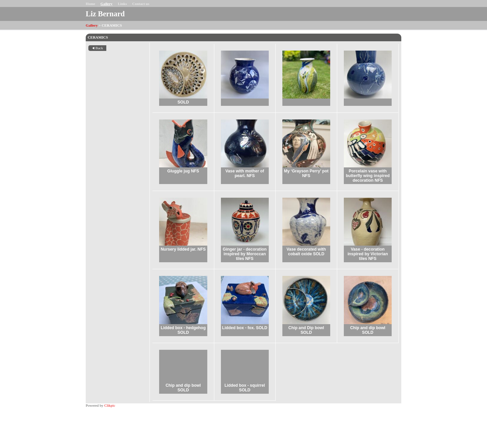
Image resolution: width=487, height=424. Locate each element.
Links (122, 4)
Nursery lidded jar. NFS (183, 249)
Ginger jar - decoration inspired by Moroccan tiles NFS (245, 254)
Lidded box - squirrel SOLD (245, 387)
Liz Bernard (105, 14)
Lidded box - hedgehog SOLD (183, 330)
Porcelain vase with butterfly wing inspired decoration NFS (368, 176)
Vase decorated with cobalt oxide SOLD (306, 251)
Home (90, 4)
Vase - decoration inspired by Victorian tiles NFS (367, 254)
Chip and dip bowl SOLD (367, 330)
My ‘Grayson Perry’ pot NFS (306, 173)
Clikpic (109, 405)
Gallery (107, 4)
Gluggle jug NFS (183, 171)
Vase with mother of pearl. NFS (244, 173)
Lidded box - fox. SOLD (244, 327)
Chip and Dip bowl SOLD (306, 330)
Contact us (140, 4)
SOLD (183, 102)
